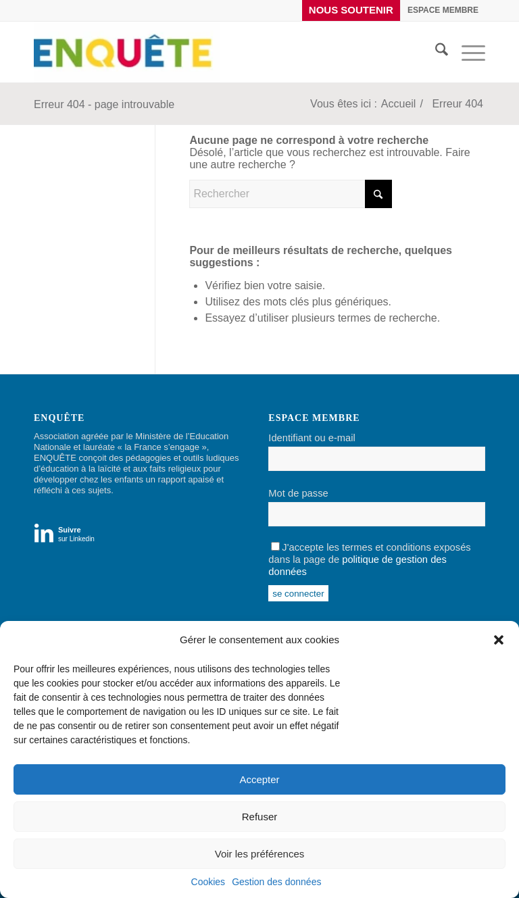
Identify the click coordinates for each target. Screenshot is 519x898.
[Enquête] (127, 52)
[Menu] (466, 52)
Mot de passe (298, 493)
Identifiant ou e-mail (311, 437)
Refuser (260, 816)
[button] (498, 640)
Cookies (208, 881)
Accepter (259, 779)
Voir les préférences (260, 853)
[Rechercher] (435, 52)
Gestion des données (276, 881)
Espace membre (442, 10)
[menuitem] (351, 10)
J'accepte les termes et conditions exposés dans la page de (369, 559)
